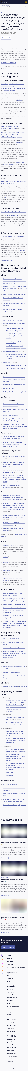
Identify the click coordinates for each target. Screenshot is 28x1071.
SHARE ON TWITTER (6, 260)
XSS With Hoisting (8, 388)
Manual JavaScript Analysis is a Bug (16, 365)
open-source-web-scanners (11, 639)
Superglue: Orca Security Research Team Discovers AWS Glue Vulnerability (16, 709)
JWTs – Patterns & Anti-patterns (15, 368)
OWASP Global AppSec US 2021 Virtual (14, 323)
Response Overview (9, 545)
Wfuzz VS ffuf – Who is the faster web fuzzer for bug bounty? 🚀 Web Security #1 (15, 289)
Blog (2, 5)
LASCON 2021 (7, 362)
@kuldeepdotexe (8, 164)
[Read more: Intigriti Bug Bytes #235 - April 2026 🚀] (14, 831)
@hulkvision (18, 142)
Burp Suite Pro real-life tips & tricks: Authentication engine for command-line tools (14, 379)
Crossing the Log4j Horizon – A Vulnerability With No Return (13, 464)
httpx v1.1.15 (9, 775)
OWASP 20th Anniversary (10, 351)
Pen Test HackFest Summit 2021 (12, 320)
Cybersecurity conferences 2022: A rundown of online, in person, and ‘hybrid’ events (16, 740)
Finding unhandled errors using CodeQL (15, 392)
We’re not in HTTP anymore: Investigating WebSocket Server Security (15, 336)
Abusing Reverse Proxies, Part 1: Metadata (13, 88)
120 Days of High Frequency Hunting (11, 137)
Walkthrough (23, 686)
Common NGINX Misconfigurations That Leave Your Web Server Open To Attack (16, 357)
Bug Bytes (6, 5)
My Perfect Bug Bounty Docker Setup (14, 384)
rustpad (5, 562)
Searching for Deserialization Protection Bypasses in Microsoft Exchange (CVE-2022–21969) (13, 498)
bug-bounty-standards (10, 784)
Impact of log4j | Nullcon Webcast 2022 (14, 294)
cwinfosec (23, 250)
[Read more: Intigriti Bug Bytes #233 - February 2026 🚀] (14, 906)
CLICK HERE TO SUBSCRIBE (8, 63)
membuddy (6, 570)
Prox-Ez (11, 183)
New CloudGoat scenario (10, 686)
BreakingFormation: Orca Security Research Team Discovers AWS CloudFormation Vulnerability (16, 703)
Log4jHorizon (7, 462)
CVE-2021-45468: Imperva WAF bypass (14, 456)
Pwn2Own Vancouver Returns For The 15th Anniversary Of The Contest (15, 733)
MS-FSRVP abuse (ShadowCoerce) (13, 666)
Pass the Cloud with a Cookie (11, 672)
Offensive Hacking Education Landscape (13, 236)
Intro (18, 545)
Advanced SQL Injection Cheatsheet (14, 648)
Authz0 (5, 557)
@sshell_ (19, 100)
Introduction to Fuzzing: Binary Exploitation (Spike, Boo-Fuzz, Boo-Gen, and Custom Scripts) (14, 281)
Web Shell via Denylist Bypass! (12, 421)
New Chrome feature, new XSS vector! (14, 604)
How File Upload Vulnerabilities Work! (14, 419)
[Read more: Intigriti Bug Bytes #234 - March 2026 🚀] (14, 868)
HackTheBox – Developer (10, 415)
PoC (16, 472)
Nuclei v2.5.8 (9, 772)
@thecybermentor (12, 215)
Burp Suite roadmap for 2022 (14, 749)
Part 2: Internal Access (8, 90)
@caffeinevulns (20, 162)
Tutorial (5, 668)
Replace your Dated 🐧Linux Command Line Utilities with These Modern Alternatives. (14, 610)
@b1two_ (8, 197)
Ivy (4, 578)
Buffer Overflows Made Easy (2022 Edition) (13, 212)
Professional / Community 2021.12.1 (16, 751)
